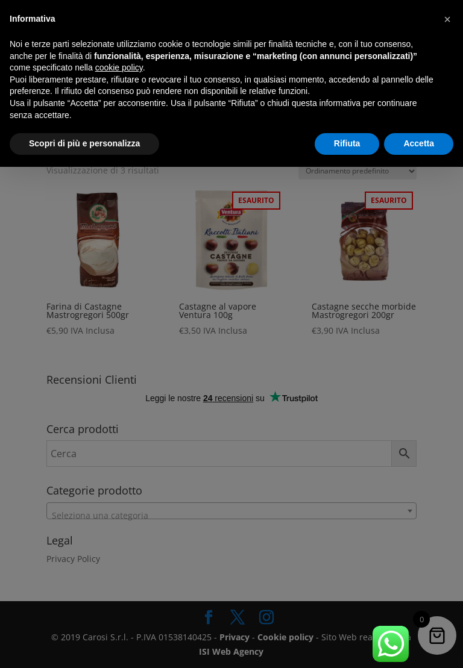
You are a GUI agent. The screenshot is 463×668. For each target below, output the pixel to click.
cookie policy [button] (119, 67)
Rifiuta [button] (347, 143)
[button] (447, 19)
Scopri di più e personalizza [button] (84, 143)
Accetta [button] (418, 143)
